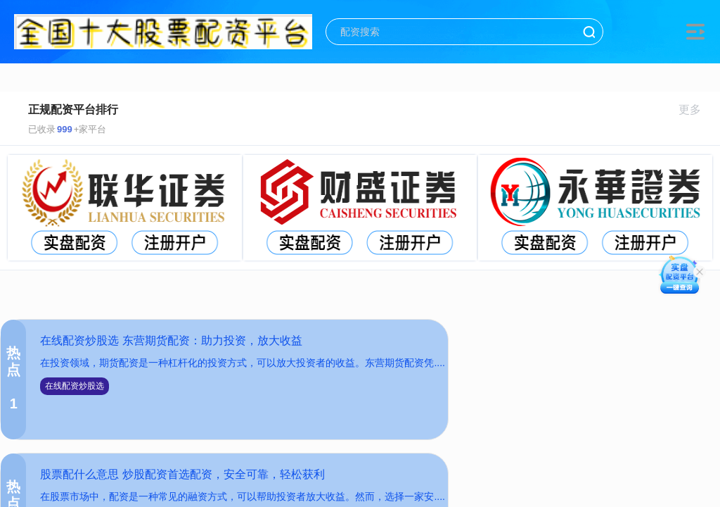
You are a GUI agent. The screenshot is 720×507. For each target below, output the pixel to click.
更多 (696, 109)
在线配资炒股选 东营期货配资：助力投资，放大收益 (171, 340)
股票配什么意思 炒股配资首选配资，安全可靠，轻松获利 (182, 474)
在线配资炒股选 (74, 386)
